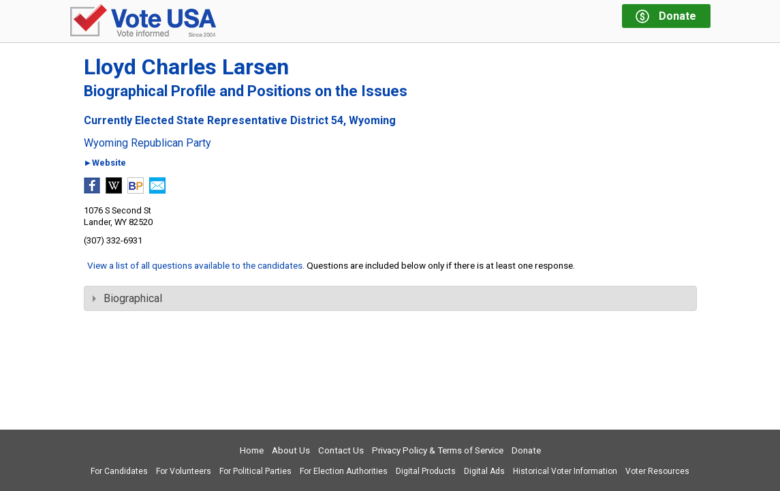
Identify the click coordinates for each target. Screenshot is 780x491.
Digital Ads (484, 471)
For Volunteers (183, 471)
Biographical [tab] (127, 298)
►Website (105, 163)
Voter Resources (657, 471)
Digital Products (426, 471)
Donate (526, 450)
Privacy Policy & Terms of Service (437, 450)
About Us (291, 450)
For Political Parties (255, 471)
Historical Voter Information (565, 471)
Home (252, 450)
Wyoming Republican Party (147, 143)
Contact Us (341, 450)
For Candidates (119, 471)
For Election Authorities (344, 471)
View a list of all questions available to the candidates (194, 265)
